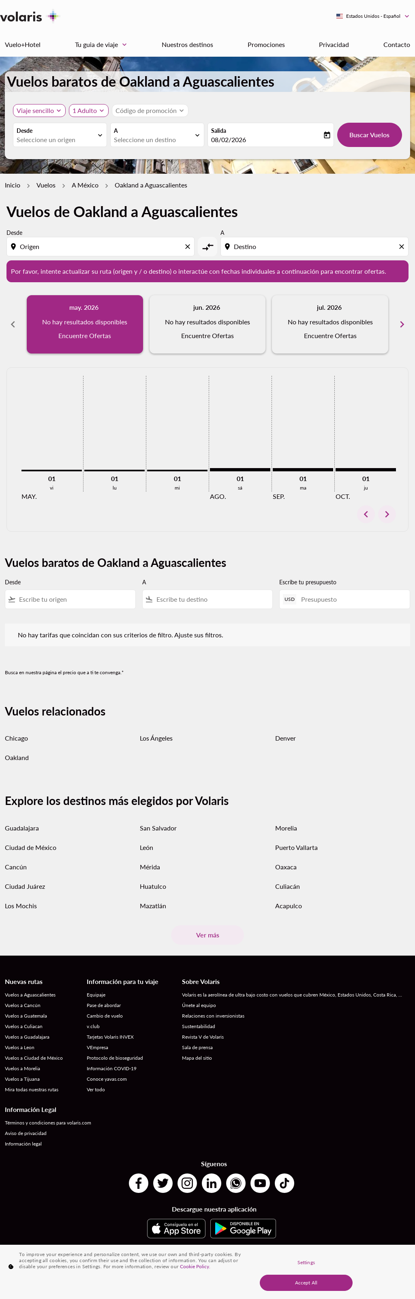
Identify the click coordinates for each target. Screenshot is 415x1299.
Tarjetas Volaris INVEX (110, 1037)
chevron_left (365, 514)
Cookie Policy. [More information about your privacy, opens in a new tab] (195, 1266)
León (146, 847)
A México (85, 185)
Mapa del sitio (197, 1058)
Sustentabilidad (198, 1026)
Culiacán (287, 886)
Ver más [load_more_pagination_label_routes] (207, 935)
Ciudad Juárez (25, 886)
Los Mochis (21, 905)
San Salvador (158, 828)
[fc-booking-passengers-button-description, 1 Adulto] (85, 110)
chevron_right (387, 514)
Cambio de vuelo (105, 1016)
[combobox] (56, 140)
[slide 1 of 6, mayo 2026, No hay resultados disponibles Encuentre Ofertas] (85, 324)
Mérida (150, 867)
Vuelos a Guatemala (26, 1016)
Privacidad (334, 44)
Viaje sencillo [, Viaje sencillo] (35, 110)
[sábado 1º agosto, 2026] (240, 469)
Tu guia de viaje (103, 44)
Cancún (16, 867)
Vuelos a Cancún (23, 1005)
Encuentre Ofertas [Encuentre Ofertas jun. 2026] (207, 335)
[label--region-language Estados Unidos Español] (373, 16)
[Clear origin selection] (189, 246)
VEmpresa (97, 1047)
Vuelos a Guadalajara (27, 1037)
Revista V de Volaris (203, 1037)
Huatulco (153, 886)
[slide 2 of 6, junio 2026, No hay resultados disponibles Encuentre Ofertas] (208, 324)
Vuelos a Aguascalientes (30, 995)
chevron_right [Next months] (402, 324)
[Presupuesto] (351, 599)
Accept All (306, 1283)
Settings (306, 1262)
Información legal (23, 1144)
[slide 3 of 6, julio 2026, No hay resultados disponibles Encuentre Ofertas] (330, 324)
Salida (218, 130)
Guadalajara (22, 828)
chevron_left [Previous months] (12, 324)
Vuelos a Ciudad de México (34, 1058)
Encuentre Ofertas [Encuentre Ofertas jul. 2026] (330, 335)
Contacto (396, 44)
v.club (93, 1026)
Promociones (266, 44)
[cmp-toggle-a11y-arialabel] (207, 246)
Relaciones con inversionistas (213, 1016)
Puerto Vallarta (296, 847)
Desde (24, 130)
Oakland (17, 757)
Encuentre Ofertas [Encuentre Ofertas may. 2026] (84, 335)
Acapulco (288, 905)
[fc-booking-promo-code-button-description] (146, 110)
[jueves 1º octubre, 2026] (366, 469)
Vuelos (46, 185)
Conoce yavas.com (107, 1079)
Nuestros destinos (187, 44)
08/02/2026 (228, 139)
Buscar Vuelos (369, 134)
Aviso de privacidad (26, 1133)
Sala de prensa (197, 1047)
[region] (207, 1272)
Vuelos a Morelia (22, 1068)
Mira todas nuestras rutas (31, 1089)
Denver (285, 738)
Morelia (286, 828)
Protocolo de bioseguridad (115, 1058)
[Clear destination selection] (403, 246)
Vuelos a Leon (19, 1047)
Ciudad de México (30, 847)
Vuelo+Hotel (23, 44)
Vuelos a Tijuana (22, 1079)
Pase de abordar (104, 1005)
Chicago (16, 738)
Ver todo (96, 1089)
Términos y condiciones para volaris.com (48, 1123)
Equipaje (96, 995)
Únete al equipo (199, 1005)
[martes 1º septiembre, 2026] (303, 469)
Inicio (12, 185)
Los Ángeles (156, 738)
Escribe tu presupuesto (307, 582)
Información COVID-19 (112, 1068)
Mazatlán (153, 905)
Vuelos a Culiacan (24, 1026)
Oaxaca (286, 867)
